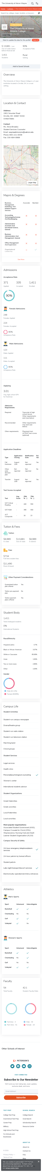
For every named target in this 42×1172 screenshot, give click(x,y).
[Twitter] (12, 1066)
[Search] (32, 3)
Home (3, 9)
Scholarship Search (29, 1123)
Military (6, 1126)
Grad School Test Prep (11, 1119)
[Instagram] (30, 1066)
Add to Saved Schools (21, 66)
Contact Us (26, 1151)
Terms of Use (7, 1157)
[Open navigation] (37, 3)
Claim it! (35, 40)
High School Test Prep (10, 1130)
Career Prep (7, 1123)
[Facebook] (18, 1066)
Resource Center (28, 1126)
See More (21, 259)
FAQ (24, 1155)
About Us (26, 1147)
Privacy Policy (8, 1155)
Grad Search (27, 1119)
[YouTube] (24, 1066)
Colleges (10, 9)
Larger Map (32, 182)
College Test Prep (9, 1115)
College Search (28, 1115)
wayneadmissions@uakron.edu (21, 132)
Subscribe (21, 1097)
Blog (24, 1158)
